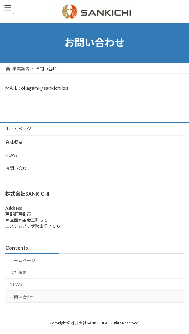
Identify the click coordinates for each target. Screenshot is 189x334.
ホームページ (18, 129)
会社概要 (13, 142)
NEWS (11, 155)
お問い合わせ (18, 168)
